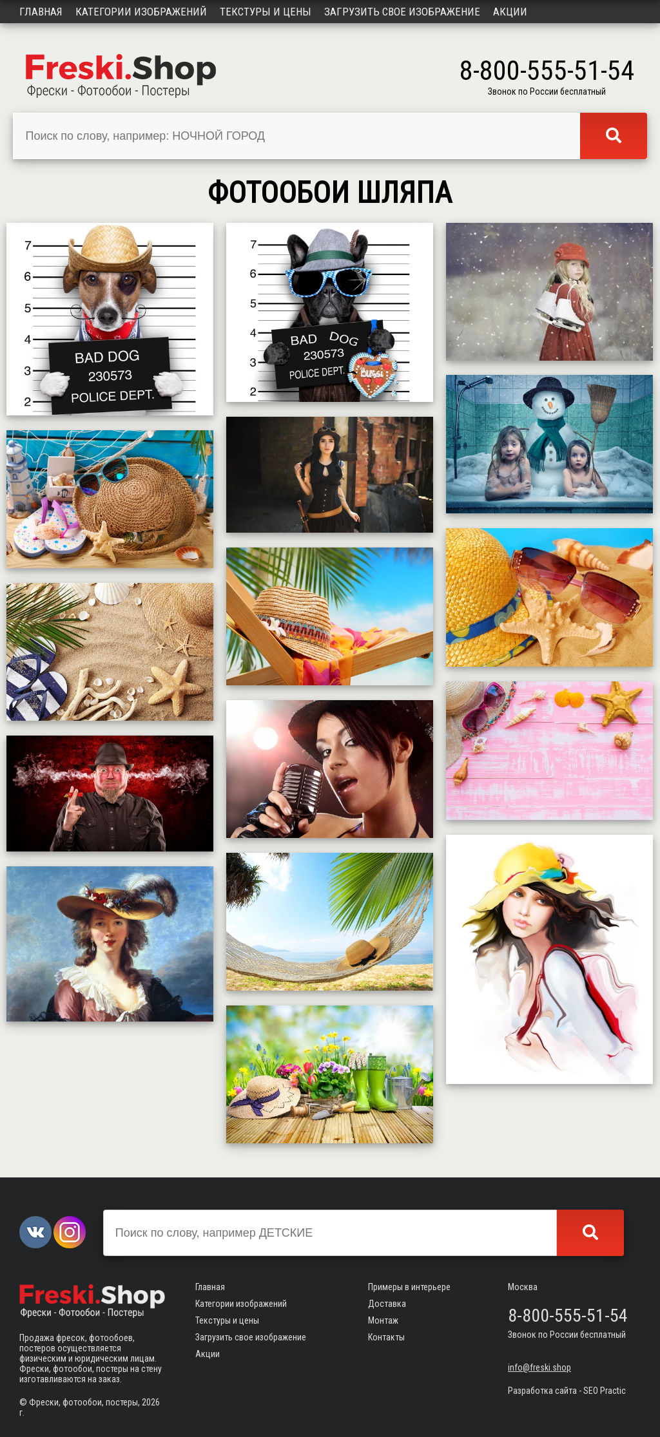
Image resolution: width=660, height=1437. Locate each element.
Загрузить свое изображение (402, 11)
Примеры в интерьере (409, 1287)
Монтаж (383, 1320)
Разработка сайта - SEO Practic (567, 1390)
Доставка (387, 1304)
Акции (510, 11)
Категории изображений (141, 11)
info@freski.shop (539, 1367)
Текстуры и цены (265, 11)
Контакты (386, 1337)
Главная (41, 11)
